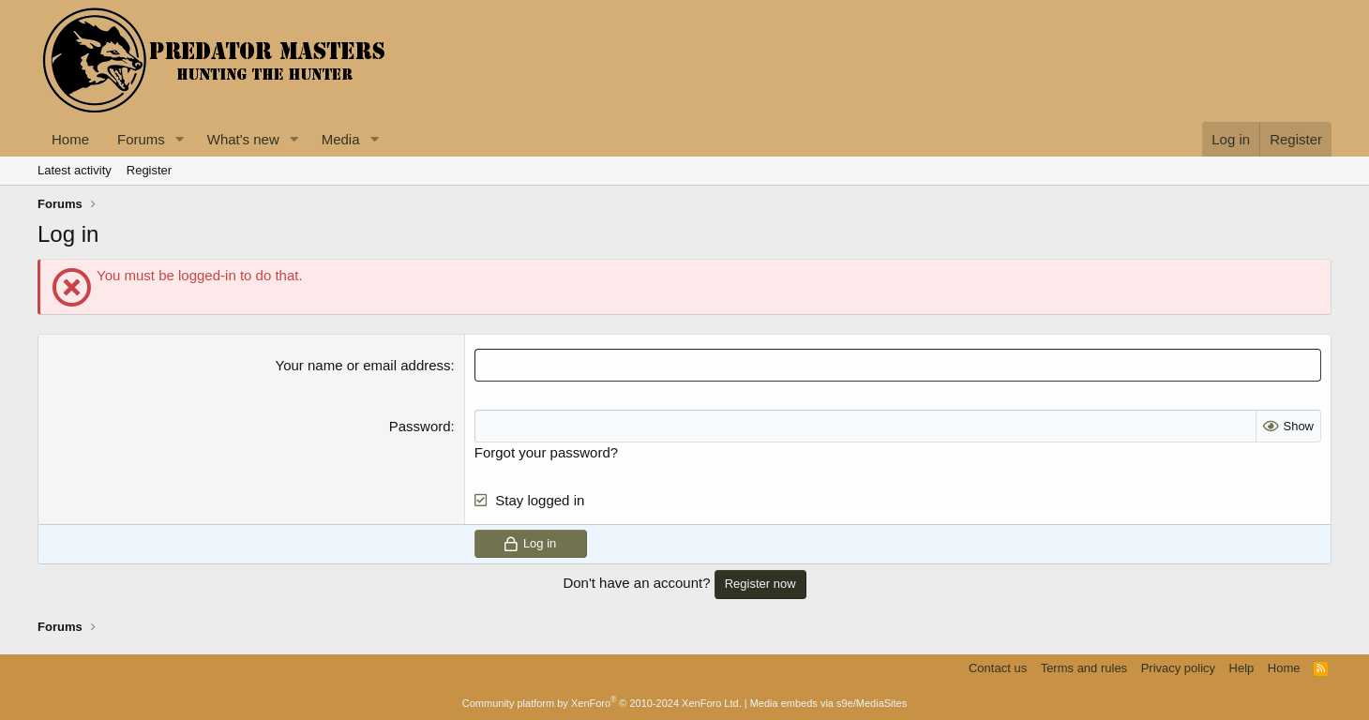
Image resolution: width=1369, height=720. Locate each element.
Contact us (998, 668)
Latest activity (75, 170)
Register (149, 170)
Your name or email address (363, 365)
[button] (180, 139)
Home (70, 139)
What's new (243, 139)
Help (1242, 668)
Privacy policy (1178, 668)
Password (420, 426)
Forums (141, 139)
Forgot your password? (546, 452)
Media (341, 139)
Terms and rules (1084, 668)
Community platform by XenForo (602, 703)
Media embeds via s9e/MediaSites (829, 703)
